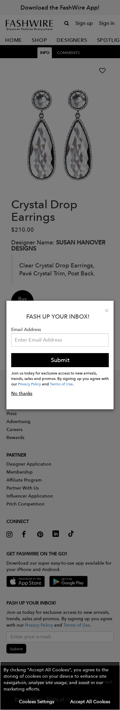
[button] (60, 685)
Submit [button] (60, 360)
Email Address (26, 329)
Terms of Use (61, 383)
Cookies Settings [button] (36, 702)
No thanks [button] (21, 393)
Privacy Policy (29, 383)
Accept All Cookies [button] (90, 702)
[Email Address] (60, 340)
